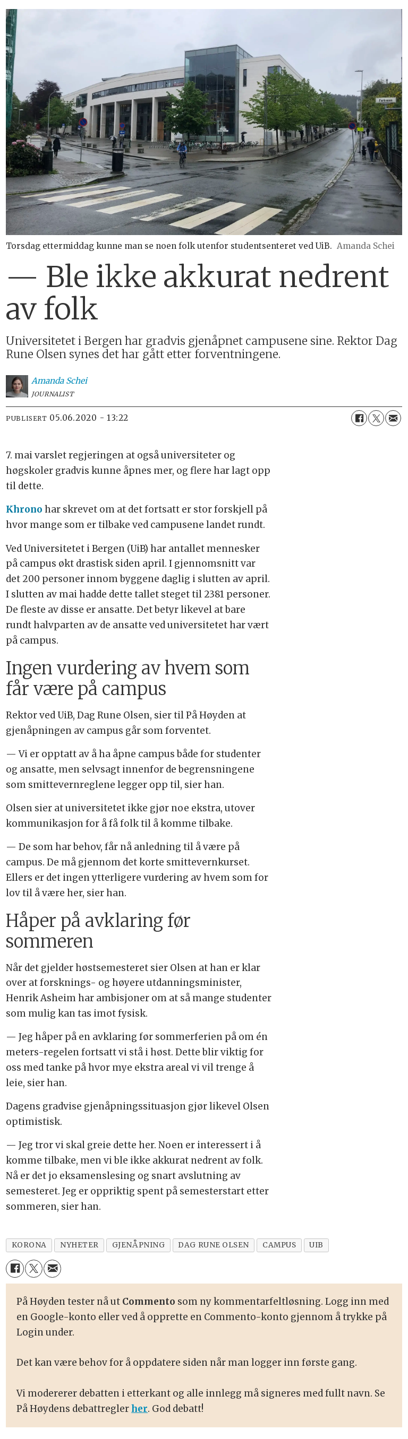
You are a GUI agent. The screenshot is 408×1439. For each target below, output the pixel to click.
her (139, 1409)
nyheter (79, 1245)
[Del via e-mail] (393, 418)
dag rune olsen (213, 1245)
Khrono (24, 509)
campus (279, 1245)
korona (29, 1245)
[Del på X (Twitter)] (376, 418)
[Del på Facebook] (359, 418)
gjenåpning (138, 1245)
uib (316, 1245)
